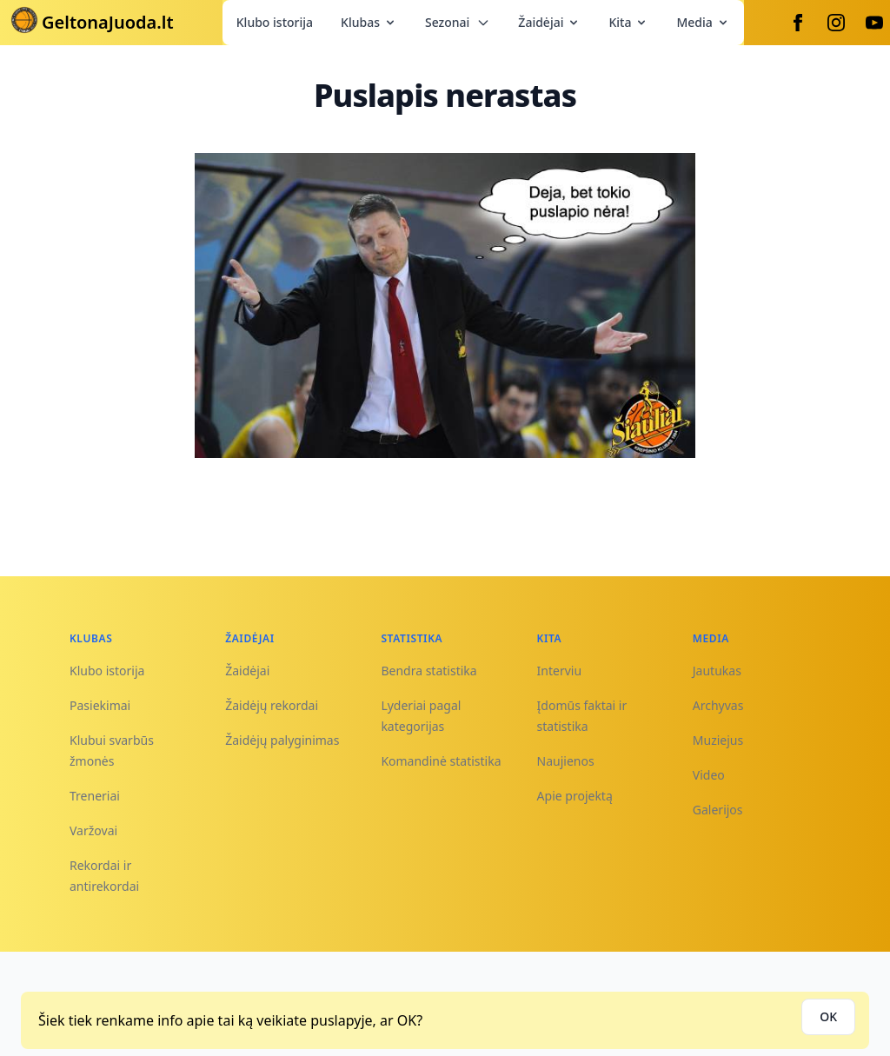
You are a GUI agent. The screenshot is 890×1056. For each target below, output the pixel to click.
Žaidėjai (549, 22)
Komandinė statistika (441, 761)
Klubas (369, 22)
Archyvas (718, 705)
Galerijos (718, 809)
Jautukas (717, 670)
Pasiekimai (100, 705)
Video (709, 775)
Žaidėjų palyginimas (282, 740)
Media (702, 22)
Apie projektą (575, 795)
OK (828, 1016)
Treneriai (95, 795)
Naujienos (565, 761)
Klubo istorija (274, 22)
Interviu (559, 670)
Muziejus (718, 740)
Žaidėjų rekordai (271, 705)
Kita (628, 22)
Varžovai (93, 830)
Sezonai (457, 22)
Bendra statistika (428, 670)
